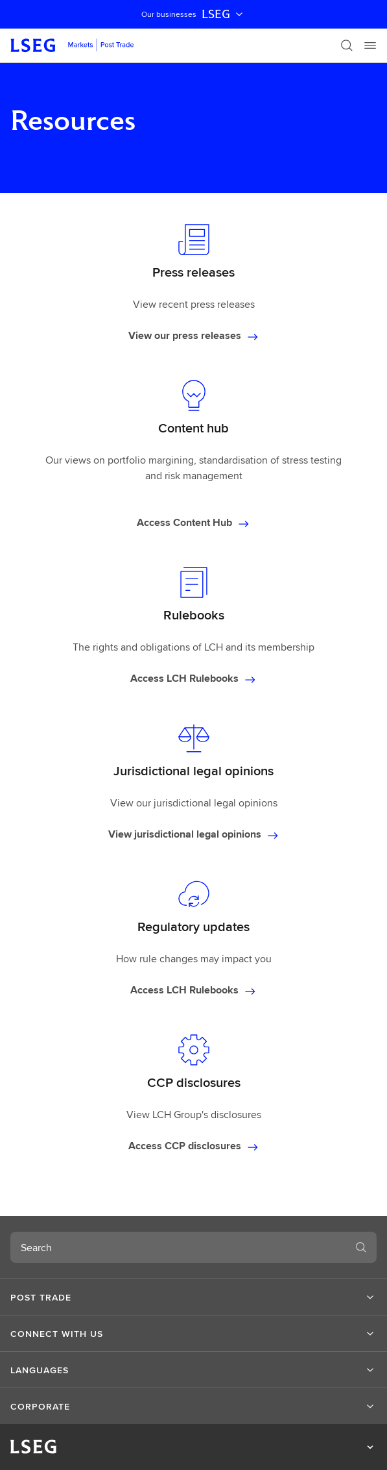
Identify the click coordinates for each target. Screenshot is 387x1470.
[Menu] (370, 45)
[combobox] (178, 1247)
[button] (193, 1297)
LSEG (224, 14)
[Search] (346, 45)
